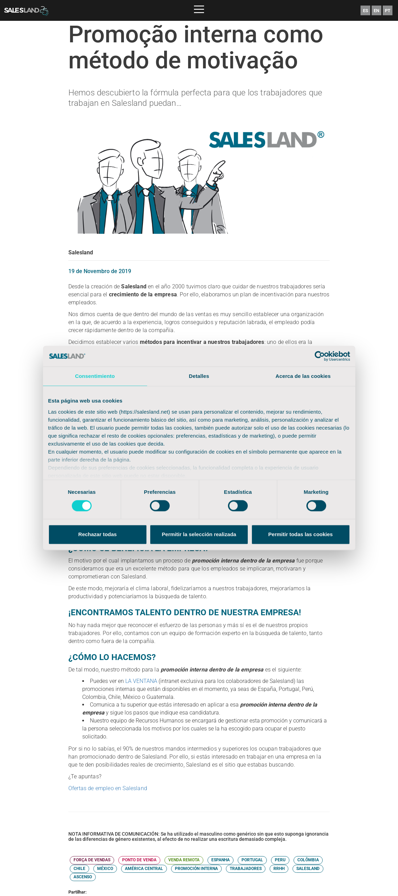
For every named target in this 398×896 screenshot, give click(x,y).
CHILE (79, 868)
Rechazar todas (97, 535)
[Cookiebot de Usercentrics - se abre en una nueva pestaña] (319, 356)
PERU (280, 859)
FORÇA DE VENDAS (92, 859)
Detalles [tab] (199, 376)
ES (365, 10)
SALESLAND (308, 868)
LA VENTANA (141, 681)
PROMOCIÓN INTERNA (196, 868)
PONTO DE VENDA (139, 859)
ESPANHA (220, 859)
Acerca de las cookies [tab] (303, 376)
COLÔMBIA (308, 859)
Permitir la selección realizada (199, 535)
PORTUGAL (252, 859)
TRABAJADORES (246, 868)
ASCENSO (83, 876)
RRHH (279, 868)
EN (376, 10)
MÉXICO (105, 868)
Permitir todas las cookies (300, 535)
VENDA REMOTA (184, 859)
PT (387, 10)
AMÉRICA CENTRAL (144, 868)
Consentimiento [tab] (95, 376)
